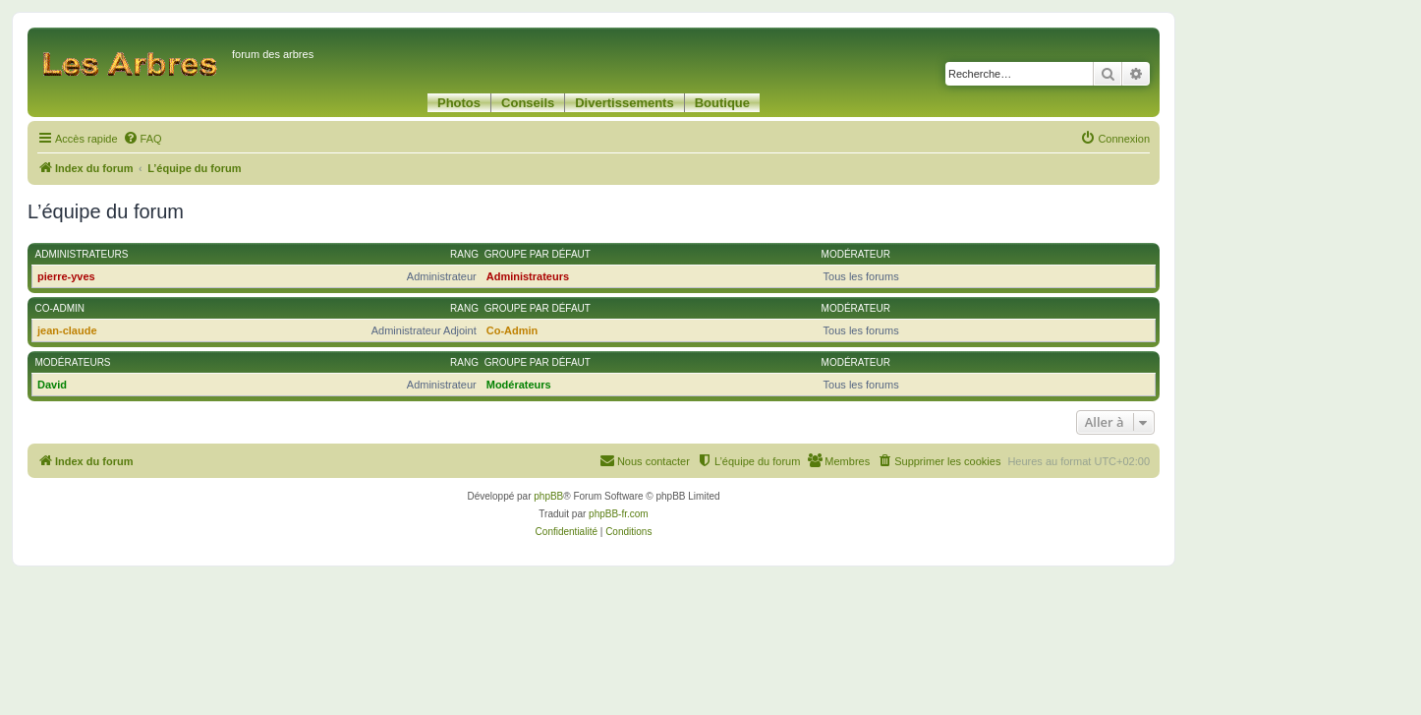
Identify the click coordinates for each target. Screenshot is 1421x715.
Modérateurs (73, 362)
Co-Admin (60, 308)
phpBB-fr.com (619, 513)
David (52, 384)
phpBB (548, 496)
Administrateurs (82, 254)
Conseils (527, 102)
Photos (459, 102)
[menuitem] (142, 138)
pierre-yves (66, 276)
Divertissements (624, 102)
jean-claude (67, 330)
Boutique (722, 102)
